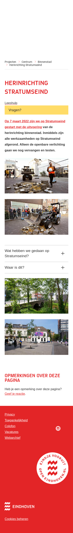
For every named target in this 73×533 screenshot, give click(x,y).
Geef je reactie (15, 393)
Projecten (10, 61)
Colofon (10, 426)
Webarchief (12, 437)
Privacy (10, 414)
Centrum (27, 61)
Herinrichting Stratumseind (25, 64)
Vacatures (11, 432)
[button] (36, 192)
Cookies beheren (16, 519)
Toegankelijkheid (16, 420)
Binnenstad (45, 61)
